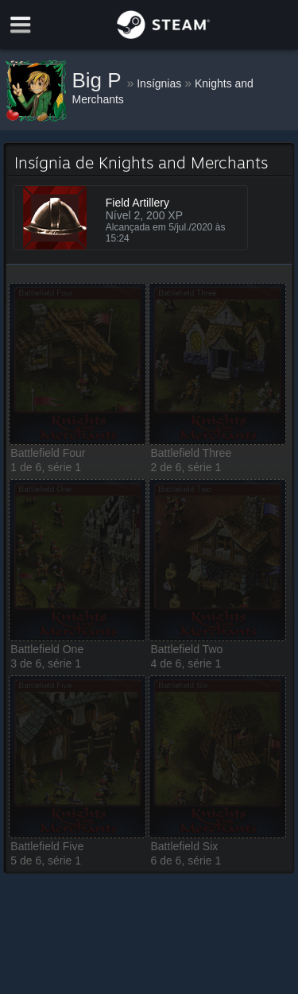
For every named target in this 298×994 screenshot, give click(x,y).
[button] (77, 364)
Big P (99, 80)
